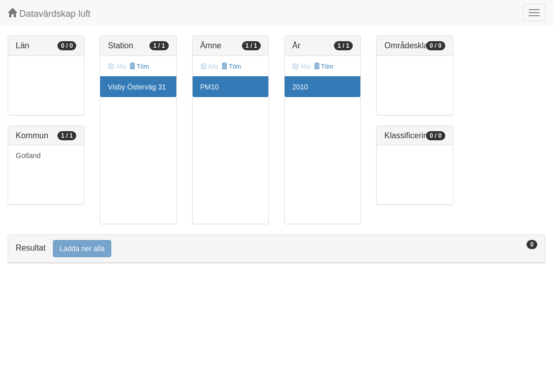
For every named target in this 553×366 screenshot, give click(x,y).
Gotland (28, 155)
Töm (139, 66)
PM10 (209, 87)
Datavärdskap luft (49, 13)
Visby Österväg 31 (137, 87)
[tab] (276, 249)
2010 (300, 87)
